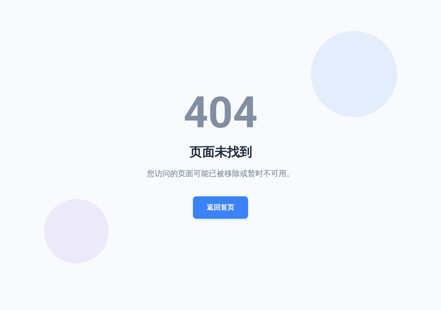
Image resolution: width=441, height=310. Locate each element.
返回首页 (220, 207)
